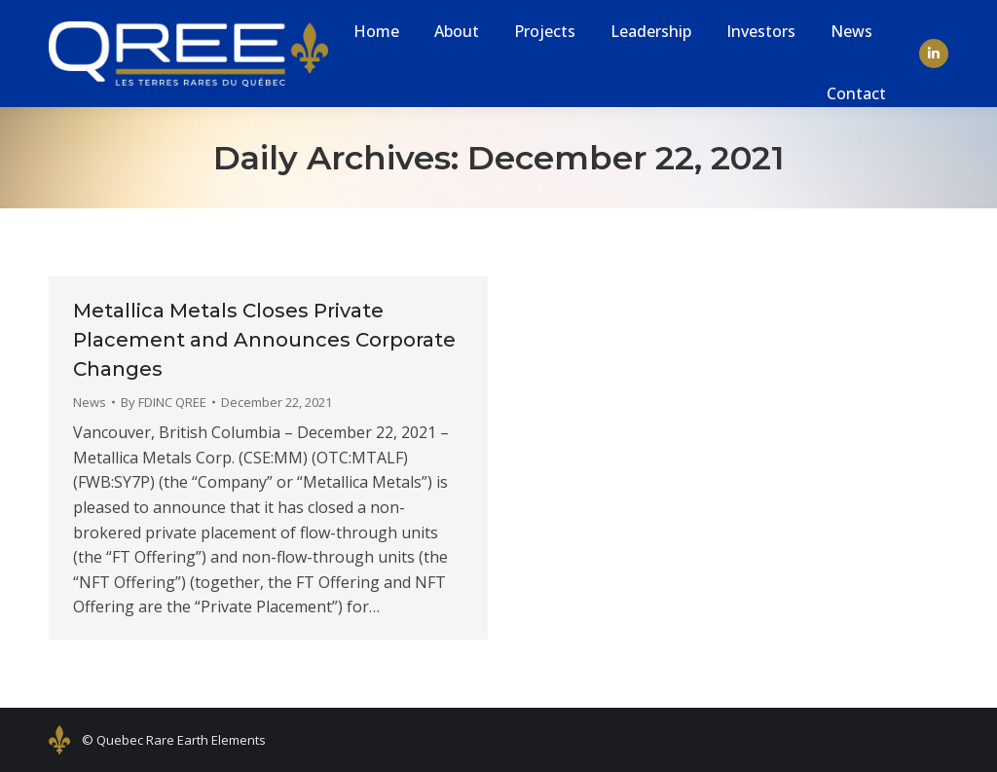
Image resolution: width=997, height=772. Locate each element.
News (89, 402)
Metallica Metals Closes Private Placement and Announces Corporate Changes (264, 340)
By (163, 402)
